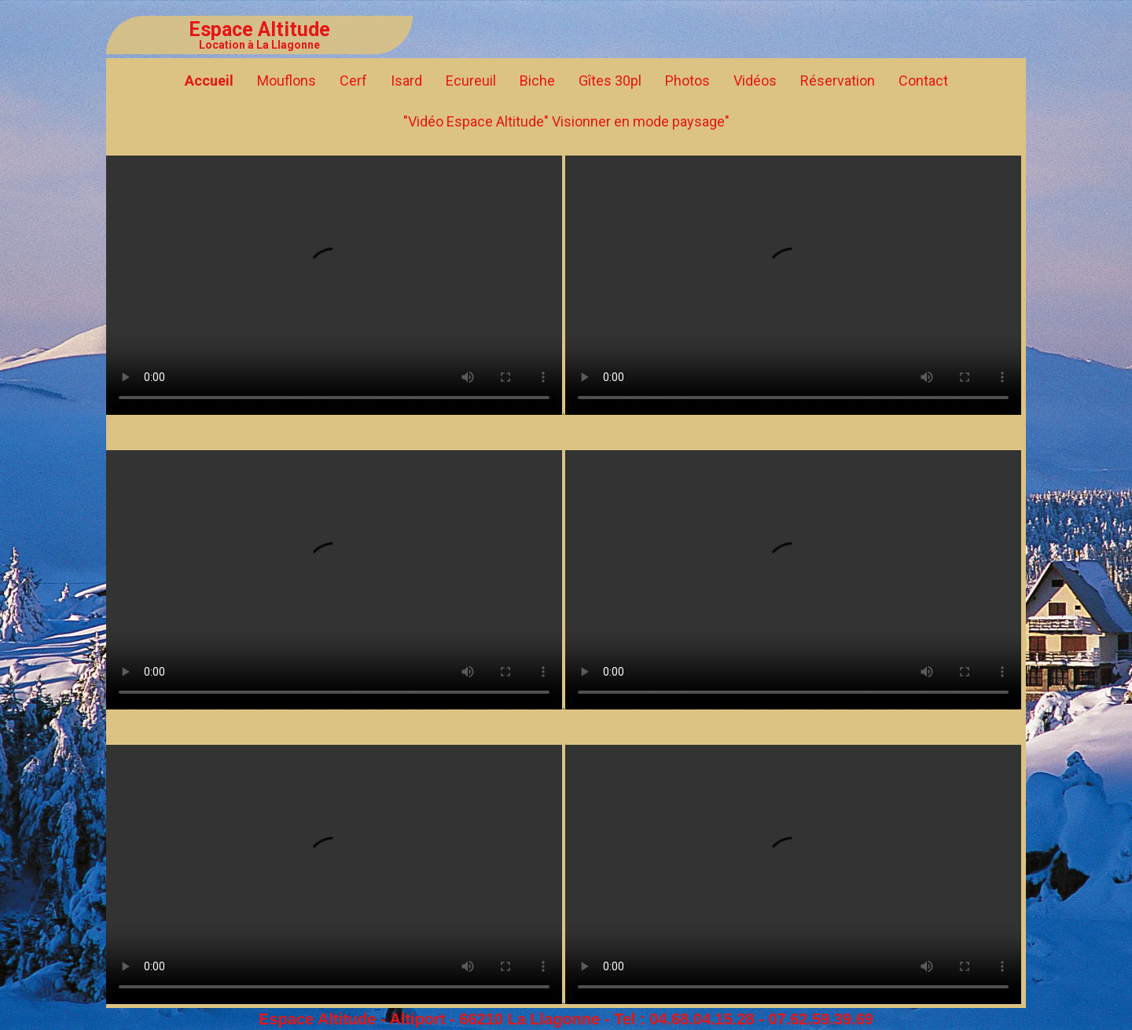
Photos (687, 80)
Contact (923, 80)
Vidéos (755, 80)
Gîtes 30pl (610, 80)
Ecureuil (471, 80)
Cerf (353, 80)
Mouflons (286, 80)
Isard (406, 80)
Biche (537, 80)
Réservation (837, 80)
